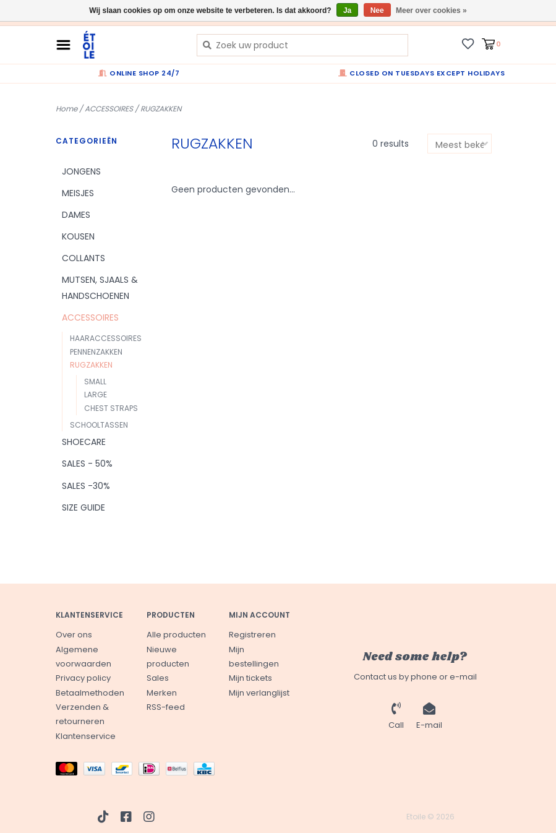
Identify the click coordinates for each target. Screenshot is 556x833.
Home (66, 108)
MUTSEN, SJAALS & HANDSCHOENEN (100, 287)
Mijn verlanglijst (259, 693)
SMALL (95, 381)
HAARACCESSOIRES (106, 338)
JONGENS (81, 171)
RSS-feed (166, 707)
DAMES (76, 215)
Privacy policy (83, 678)
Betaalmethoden (90, 693)
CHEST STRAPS (111, 408)
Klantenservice (86, 736)
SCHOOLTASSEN (99, 425)
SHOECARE (84, 442)
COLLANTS (83, 258)
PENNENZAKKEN (96, 352)
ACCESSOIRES (109, 108)
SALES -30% (86, 486)
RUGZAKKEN (160, 108)
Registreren (252, 635)
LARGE (95, 394)
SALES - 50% (87, 463)
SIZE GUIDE (83, 507)
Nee (377, 10)
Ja (347, 10)
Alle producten (176, 635)
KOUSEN (78, 236)
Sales (158, 678)
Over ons (74, 635)
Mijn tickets (250, 678)
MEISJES (78, 193)
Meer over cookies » (431, 10)
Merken (162, 693)
